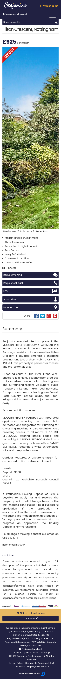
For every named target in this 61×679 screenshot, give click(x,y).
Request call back (30, 283)
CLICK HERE (30, 618)
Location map (30, 307)
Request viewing (30, 275)
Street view (30, 299)
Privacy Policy (16, 663)
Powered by (20, 652)
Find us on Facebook (30, 649)
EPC (30, 291)
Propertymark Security (38, 666)
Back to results (30, 22)
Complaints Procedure (36, 663)
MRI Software (32, 652)
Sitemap (45, 652)
